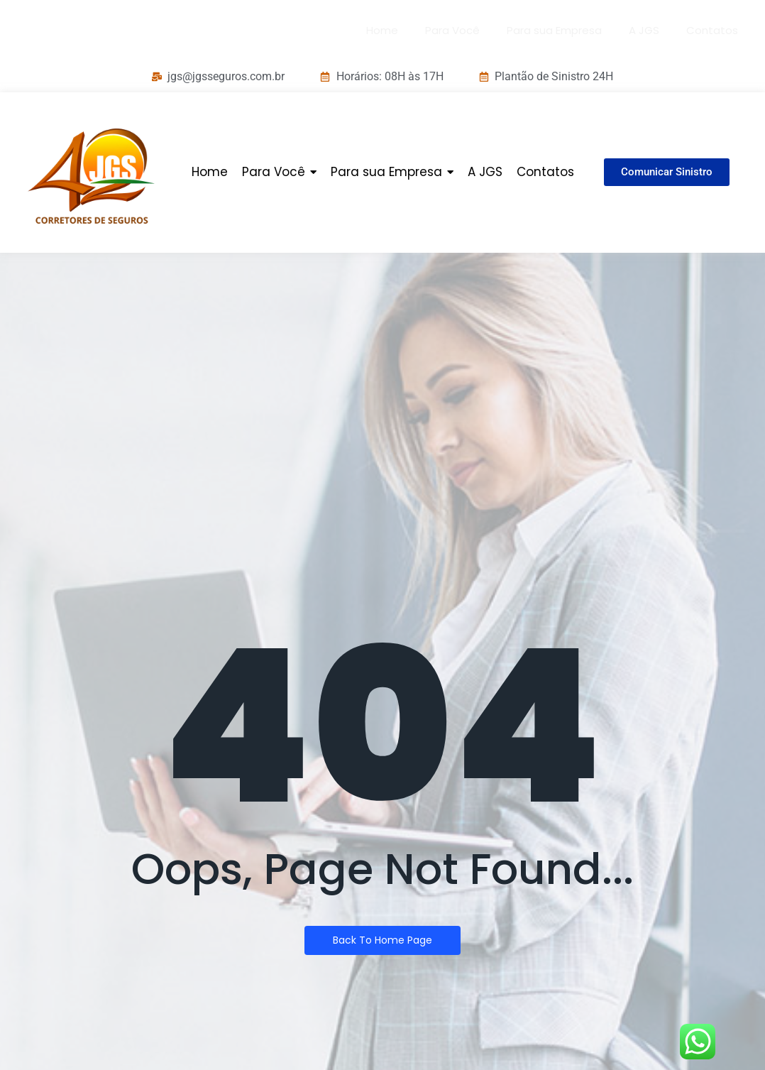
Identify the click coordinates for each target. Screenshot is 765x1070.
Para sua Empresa (554, 30)
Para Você (452, 30)
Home (382, 30)
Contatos (712, 30)
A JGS (644, 30)
